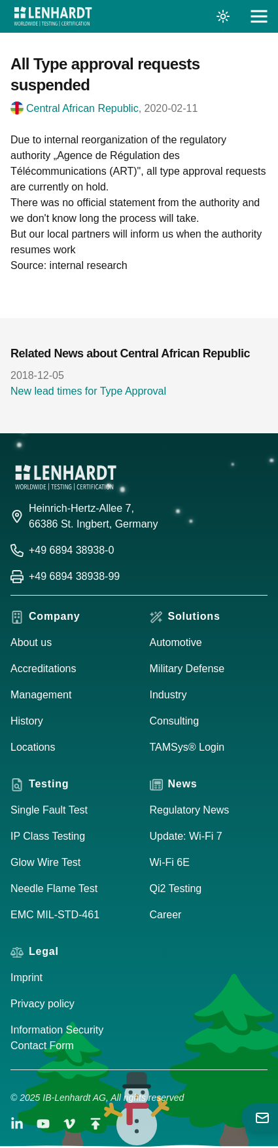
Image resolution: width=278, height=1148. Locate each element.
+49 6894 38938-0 (71, 550)
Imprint (26, 977)
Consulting (175, 720)
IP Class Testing (47, 836)
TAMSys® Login (187, 747)
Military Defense (187, 668)
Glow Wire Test (45, 862)
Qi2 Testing (176, 888)
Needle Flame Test (53, 888)
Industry (168, 694)
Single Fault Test (49, 810)
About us (31, 642)
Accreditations (43, 668)
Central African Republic (82, 108)
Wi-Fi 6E (170, 862)
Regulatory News (190, 810)
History (26, 720)
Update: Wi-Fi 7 (186, 836)
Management (40, 694)
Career (166, 914)
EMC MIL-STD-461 (54, 914)
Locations (33, 747)
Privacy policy (42, 1003)
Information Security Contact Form (56, 1037)
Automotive (176, 642)
